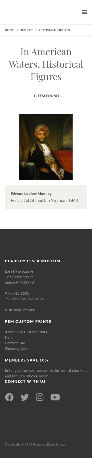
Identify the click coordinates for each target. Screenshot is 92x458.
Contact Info (15, 343)
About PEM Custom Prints (26, 332)
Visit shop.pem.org (20, 310)
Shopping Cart (16, 348)
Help (9, 337)
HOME (9, 30)
